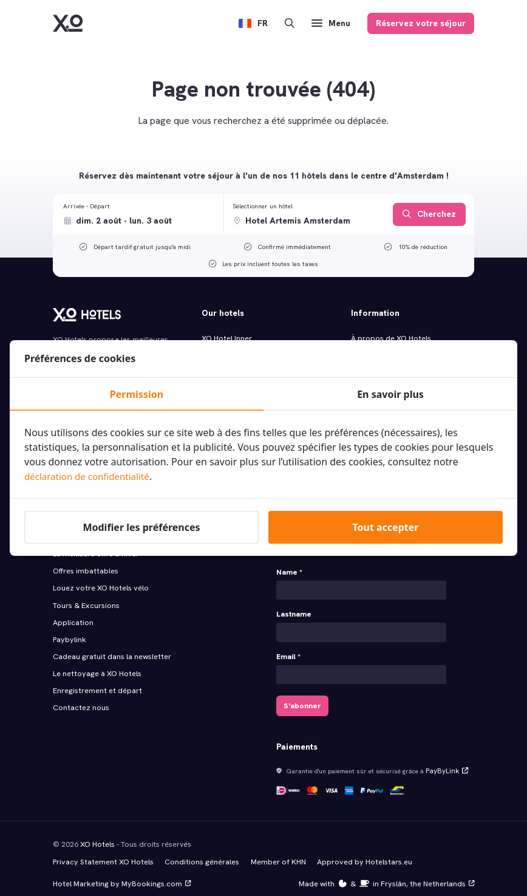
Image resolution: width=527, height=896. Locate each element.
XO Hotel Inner (226, 338)
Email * (288, 649)
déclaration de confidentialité (90, 476)
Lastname (293, 607)
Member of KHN (272, 851)
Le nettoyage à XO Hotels (95, 663)
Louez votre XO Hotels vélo (99, 580)
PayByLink (444, 761)
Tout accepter (385, 527)
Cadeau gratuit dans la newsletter (110, 646)
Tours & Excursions (85, 597)
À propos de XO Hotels (390, 338)
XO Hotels (97, 834)
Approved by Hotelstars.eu (357, 851)
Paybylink (69, 630)
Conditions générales (197, 851)
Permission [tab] (136, 394)
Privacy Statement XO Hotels (101, 851)
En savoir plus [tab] (390, 394)
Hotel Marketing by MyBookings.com (120, 872)
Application (73, 613)
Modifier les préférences (141, 527)
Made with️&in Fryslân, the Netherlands (388, 872)
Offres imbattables (85, 564)
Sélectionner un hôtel (263, 206)
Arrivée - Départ (86, 206)
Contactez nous (80, 695)
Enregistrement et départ (96, 679)
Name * (289, 566)
